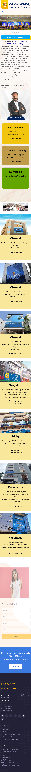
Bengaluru (25, 692)
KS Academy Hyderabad (6, 710)
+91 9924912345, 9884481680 (9, 749)
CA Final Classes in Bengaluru (10, 739)
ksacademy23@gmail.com (8, 751)
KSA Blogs (5, 731)
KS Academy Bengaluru (6, 708)
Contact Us (15, 666)
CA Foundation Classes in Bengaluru (12, 734)
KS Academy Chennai (5, 704)
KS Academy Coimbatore (6, 706)
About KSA (5, 729)
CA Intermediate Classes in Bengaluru (12, 736)
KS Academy (4, 692)
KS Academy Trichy (5, 711)
